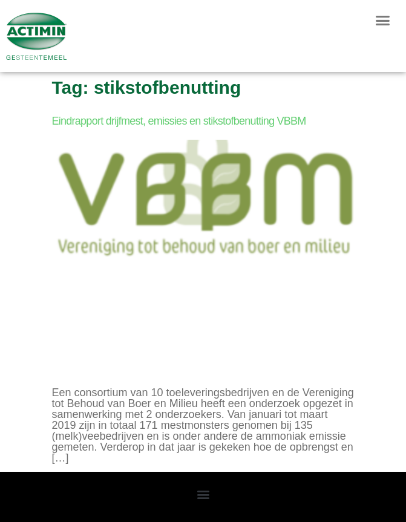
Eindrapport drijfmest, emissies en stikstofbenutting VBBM (179, 121)
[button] (382, 20)
